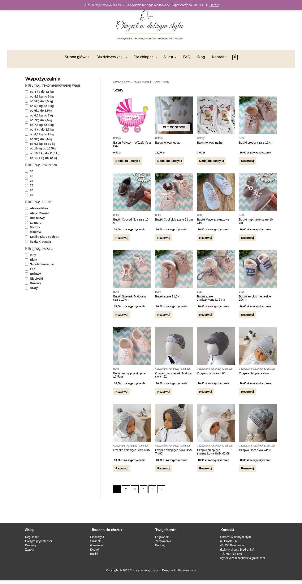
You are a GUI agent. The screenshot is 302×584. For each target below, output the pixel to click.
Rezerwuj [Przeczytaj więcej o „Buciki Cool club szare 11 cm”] (163, 238)
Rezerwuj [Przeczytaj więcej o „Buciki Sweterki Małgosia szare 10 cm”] (121, 316)
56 (31, 171)
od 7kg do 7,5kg (41, 120)
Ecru (33, 269)
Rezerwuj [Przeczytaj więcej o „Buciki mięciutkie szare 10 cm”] (247, 238)
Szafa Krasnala (40, 241)
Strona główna (77, 57)
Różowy (35, 283)
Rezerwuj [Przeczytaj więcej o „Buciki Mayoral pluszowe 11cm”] (205, 238)
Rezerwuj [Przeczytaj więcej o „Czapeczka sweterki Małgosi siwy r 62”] (163, 394)
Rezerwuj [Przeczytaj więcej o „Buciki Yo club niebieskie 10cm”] (247, 316)
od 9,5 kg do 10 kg (42, 143)
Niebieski (36, 278)
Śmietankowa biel (42, 264)
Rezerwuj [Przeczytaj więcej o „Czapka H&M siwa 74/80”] (247, 471)
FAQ (186, 57)
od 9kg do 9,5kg (41, 139)
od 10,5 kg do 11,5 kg (45, 153)
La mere (35, 222)
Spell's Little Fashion (44, 236)
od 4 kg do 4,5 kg (42, 91)
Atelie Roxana (39, 213)
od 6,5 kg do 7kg (41, 115)
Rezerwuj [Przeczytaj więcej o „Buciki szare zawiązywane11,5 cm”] (205, 316)
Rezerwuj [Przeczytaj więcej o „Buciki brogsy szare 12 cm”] (247, 161)
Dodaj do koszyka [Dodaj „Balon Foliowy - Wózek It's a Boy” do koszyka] (127, 161)
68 (31, 180)
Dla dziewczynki (110, 57)
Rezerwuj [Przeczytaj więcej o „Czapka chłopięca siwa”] (247, 394)
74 (31, 185)
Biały (33, 259)
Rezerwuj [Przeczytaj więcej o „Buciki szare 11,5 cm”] (163, 316)
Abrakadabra (39, 208)
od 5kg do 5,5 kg (41, 101)
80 (31, 190)
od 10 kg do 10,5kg (43, 148)
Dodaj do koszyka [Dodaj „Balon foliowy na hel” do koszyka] (211, 161)
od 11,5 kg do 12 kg (43, 158)
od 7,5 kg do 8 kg (42, 125)
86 (31, 195)
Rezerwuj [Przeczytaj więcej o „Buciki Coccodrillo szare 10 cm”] (121, 238)
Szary (34, 288)
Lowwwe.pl (189, 573)
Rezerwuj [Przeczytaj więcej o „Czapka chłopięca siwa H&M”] (121, 471)
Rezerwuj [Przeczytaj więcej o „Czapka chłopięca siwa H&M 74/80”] (163, 471)
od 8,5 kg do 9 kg (42, 134)
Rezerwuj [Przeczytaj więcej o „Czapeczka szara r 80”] (205, 394)
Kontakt (219, 57)
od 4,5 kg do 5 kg (42, 96)
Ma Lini (35, 227)
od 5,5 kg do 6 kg (42, 106)
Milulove (36, 232)
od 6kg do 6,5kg (41, 110)
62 (31, 176)
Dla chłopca (144, 57)
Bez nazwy (37, 217)
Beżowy (35, 273)
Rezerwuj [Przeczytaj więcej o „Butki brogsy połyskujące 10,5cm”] (121, 394)
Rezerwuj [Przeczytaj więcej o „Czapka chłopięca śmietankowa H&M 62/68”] (205, 471)
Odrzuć (214, 5)
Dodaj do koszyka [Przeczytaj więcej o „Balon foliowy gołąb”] (169, 161)
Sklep (168, 57)
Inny (33, 254)
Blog (201, 57)
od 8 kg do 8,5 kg (42, 129)
